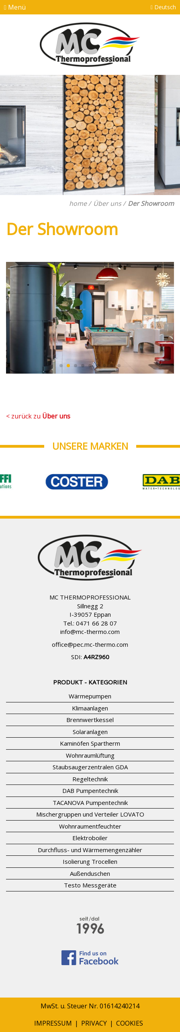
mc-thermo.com (98, 632)
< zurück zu (38, 416)
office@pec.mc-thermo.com (90, 644)
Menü (15, 7)
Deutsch (163, 7)
